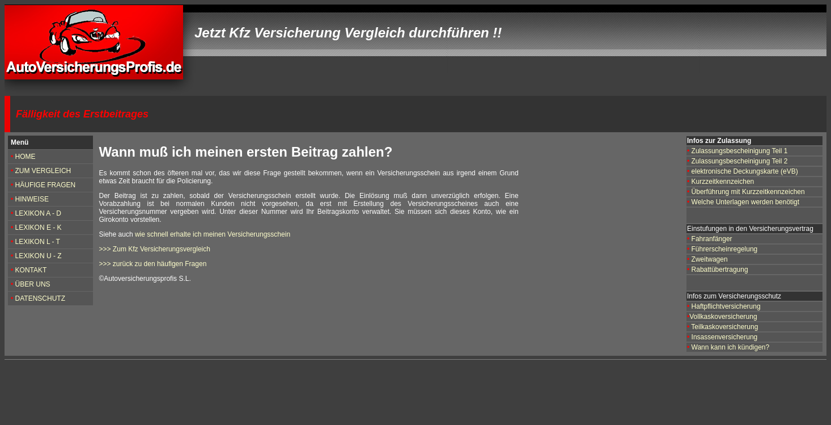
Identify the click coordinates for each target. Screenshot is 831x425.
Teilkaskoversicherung (724, 327)
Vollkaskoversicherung (723, 317)
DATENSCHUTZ (40, 298)
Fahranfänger (712, 239)
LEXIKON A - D (38, 213)
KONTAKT (29, 270)
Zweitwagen (710, 259)
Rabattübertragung (720, 269)
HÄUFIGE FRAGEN (45, 185)
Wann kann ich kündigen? (731, 347)
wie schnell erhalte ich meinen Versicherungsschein (212, 234)
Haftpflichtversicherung (726, 306)
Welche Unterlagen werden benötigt (746, 202)
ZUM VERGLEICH (42, 171)
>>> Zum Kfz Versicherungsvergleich (154, 249)
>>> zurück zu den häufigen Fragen (153, 264)
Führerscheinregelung (723, 249)
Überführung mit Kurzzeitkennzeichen (748, 192)
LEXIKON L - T (37, 242)
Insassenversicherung (725, 337)
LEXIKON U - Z (38, 256)
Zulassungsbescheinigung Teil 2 (738, 161)
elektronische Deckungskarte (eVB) (745, 171)
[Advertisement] (216, 392)
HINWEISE (32, 199)
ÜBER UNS (32, 284)
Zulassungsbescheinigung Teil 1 (740, 151)
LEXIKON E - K (38, 228)
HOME (25, 157)
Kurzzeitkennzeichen (723, 182)
